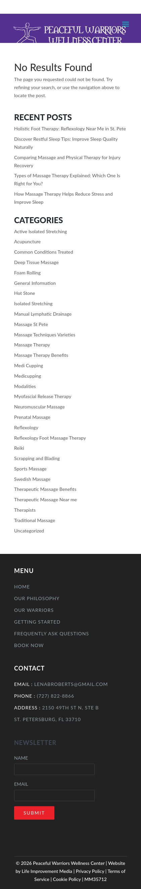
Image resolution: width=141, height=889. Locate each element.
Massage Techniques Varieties (44, 334)
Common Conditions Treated (43, 252)
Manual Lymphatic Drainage (43, 314)
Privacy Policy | (92, 871)
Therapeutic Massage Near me (45, 499)
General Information (35, 283)
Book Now (29, 645)
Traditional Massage (34, 520)
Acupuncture (27, 241)
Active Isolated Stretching (40, 231)
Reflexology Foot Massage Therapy (50, 438)
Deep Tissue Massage (36, 262)
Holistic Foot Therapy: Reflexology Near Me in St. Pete (70, 128)
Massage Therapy (32, 344)
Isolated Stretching (33, 303)
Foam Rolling (27, 272)
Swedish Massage (32, 479)
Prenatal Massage (32, 417)
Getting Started (37, 622)
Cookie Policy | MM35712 (79, 879)
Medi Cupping (28, 365)
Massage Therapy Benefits (41, 355)
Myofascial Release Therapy (42, 396)
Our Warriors (34, 610)
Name (21, 758)
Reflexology (26, 427)
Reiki (19, 448)
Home (22, 586)
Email (21, 784)
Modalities (25, 386)
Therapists (25, 510)
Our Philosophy (36, 598)
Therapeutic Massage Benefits (45, 489)
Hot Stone (24, 293)
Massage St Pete (31, 324)
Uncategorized (29, 530)
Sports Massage (30, 468)
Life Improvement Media (47, 871)
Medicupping (27, 376)
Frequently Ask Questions (51, 633)
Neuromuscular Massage (39, 406)
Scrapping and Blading (37, 458)
